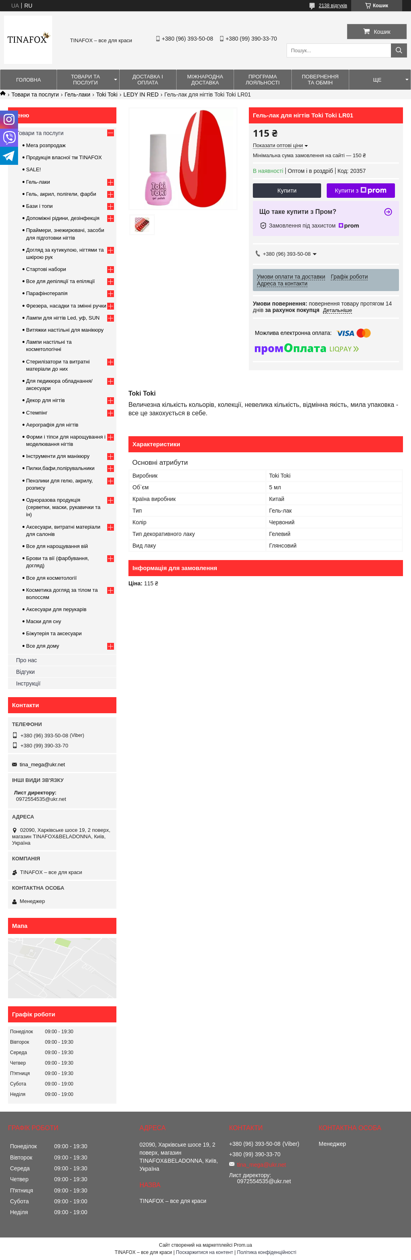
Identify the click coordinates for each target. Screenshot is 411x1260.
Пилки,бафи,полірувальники (60, 468)
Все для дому (42, 646)
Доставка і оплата (147, 80)
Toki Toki (107, 94)
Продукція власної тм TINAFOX (64, 157)
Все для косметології (51, 578)
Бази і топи (39, 206)
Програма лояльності (263, 80)
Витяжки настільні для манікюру (65, 330)
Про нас (26, 660)
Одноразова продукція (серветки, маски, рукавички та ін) (63, 507)
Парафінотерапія (46, 293)
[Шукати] (399, 50)
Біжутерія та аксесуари (54, 633)
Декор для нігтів (45, 400)
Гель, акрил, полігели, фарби (61, 194)
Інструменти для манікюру (58, 456)
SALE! (33, 169)
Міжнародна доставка (205, 80)
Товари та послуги (85, 80)
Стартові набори (46, 269)
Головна (28, 80)
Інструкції (28, 683)
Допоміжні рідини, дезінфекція (63, 218)
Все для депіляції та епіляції (60, 281)
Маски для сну (43, 621)
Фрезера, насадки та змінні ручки (66, 306)
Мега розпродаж (46, 145)
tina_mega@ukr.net (42, 764)
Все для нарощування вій (57, 546)
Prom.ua (243, 1245)
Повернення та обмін (320, 80)
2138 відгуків (333, 5)
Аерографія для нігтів (52, 425)
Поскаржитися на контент (204, 1252)
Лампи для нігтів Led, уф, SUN (63, 318)
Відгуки (25, 672)
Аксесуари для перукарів (56, 609)
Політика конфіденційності (267, 1252)
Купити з (361, 190)
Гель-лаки (77, 94)
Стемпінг (36, 413)
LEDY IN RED (141, 94)
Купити (287, 190)
